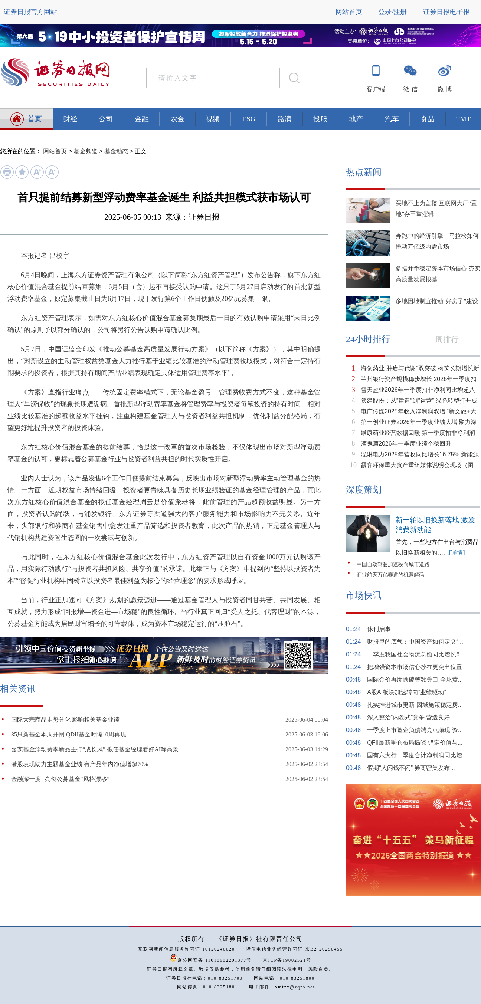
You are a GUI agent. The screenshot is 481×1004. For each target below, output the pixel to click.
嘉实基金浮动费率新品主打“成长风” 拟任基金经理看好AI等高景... (97, 749)
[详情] (457, 552)
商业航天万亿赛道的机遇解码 (390, 575)
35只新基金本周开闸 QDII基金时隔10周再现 (68, 734)
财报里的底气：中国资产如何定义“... (415, 642)
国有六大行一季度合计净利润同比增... (417, 755)
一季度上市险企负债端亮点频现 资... (415, 730)
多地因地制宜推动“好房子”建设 (437, 301)
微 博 (445, 89)
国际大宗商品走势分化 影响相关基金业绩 (65, 719)
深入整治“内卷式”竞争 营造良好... (411, 717)
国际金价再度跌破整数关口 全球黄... (415, 679)
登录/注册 (392, 12)
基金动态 (116, 151)
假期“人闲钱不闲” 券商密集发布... (411, 768)
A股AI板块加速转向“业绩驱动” (406, 692)
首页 (34, 119)
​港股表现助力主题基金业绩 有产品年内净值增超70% (79, 764)
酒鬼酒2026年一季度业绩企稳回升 (406, 443)
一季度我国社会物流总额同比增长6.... (416, 654)
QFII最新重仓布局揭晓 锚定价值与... (414, 742)
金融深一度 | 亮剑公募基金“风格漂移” (60, 779)
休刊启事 (379, 629)
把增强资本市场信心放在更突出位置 (414, 667)
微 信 (410, 89)
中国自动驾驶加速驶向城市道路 (393, 564)
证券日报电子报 (446, 12)
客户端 (375, 89)
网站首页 (349, 12)
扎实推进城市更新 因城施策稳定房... (415, 705)
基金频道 (86, 151)
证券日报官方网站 (30, 12)
